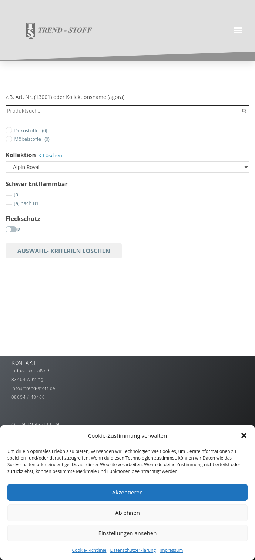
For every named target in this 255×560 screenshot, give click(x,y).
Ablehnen (127, 512)
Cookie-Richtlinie (89, 550)
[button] (244, 435)
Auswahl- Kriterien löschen (63, 251)
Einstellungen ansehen (127, 533)
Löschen (52, 155)
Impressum (171, 550)
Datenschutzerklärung (133, 550)
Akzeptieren (127, 492)
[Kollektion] (127, 167)
